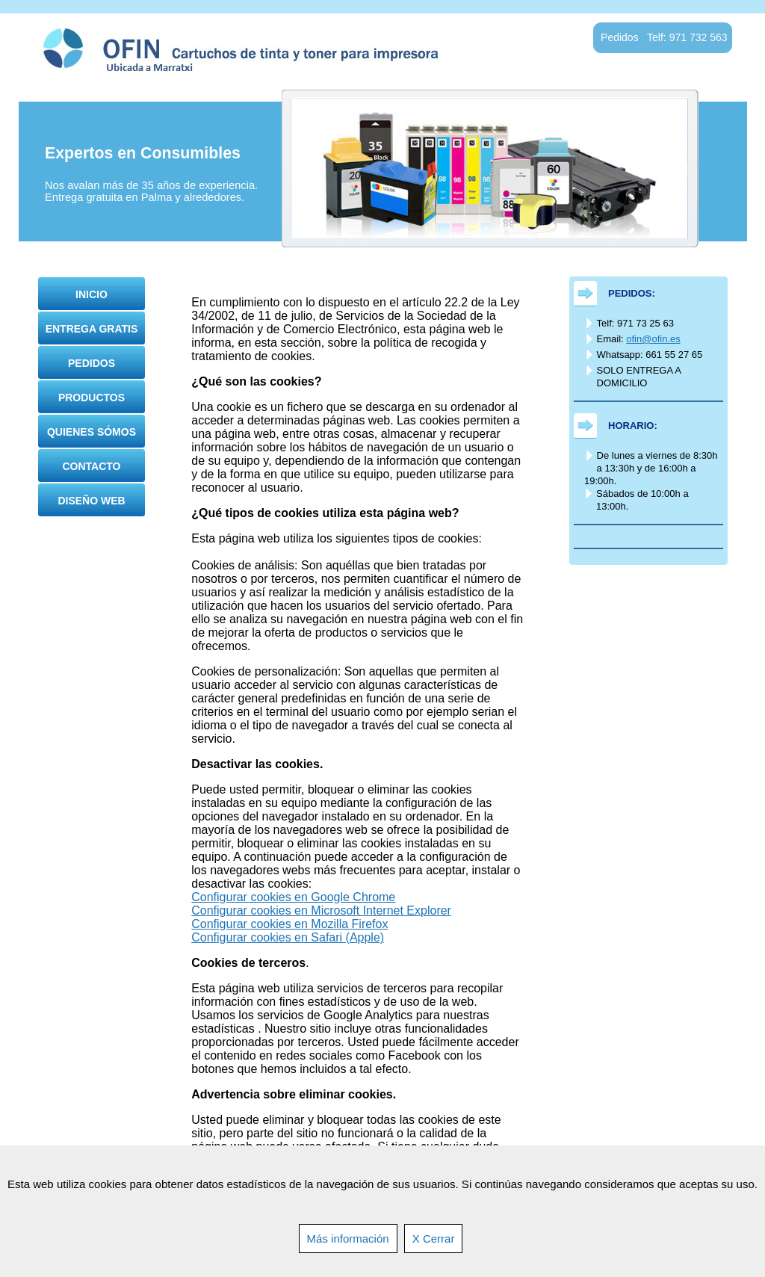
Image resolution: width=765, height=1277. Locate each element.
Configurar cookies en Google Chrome (293, 897)
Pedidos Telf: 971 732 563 (664, 37)
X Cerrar (433, 1238)
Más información (348, 1238)
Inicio (91, 294)
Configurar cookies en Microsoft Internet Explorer (321, 910)
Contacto (91, 466)
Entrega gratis (92, 329)
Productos (91, 397)
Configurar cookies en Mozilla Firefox (289, 924)
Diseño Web (91, 501)
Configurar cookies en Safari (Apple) (287, 937)
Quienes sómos (91, 432)
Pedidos (91, 363)
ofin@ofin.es (653, 338)
